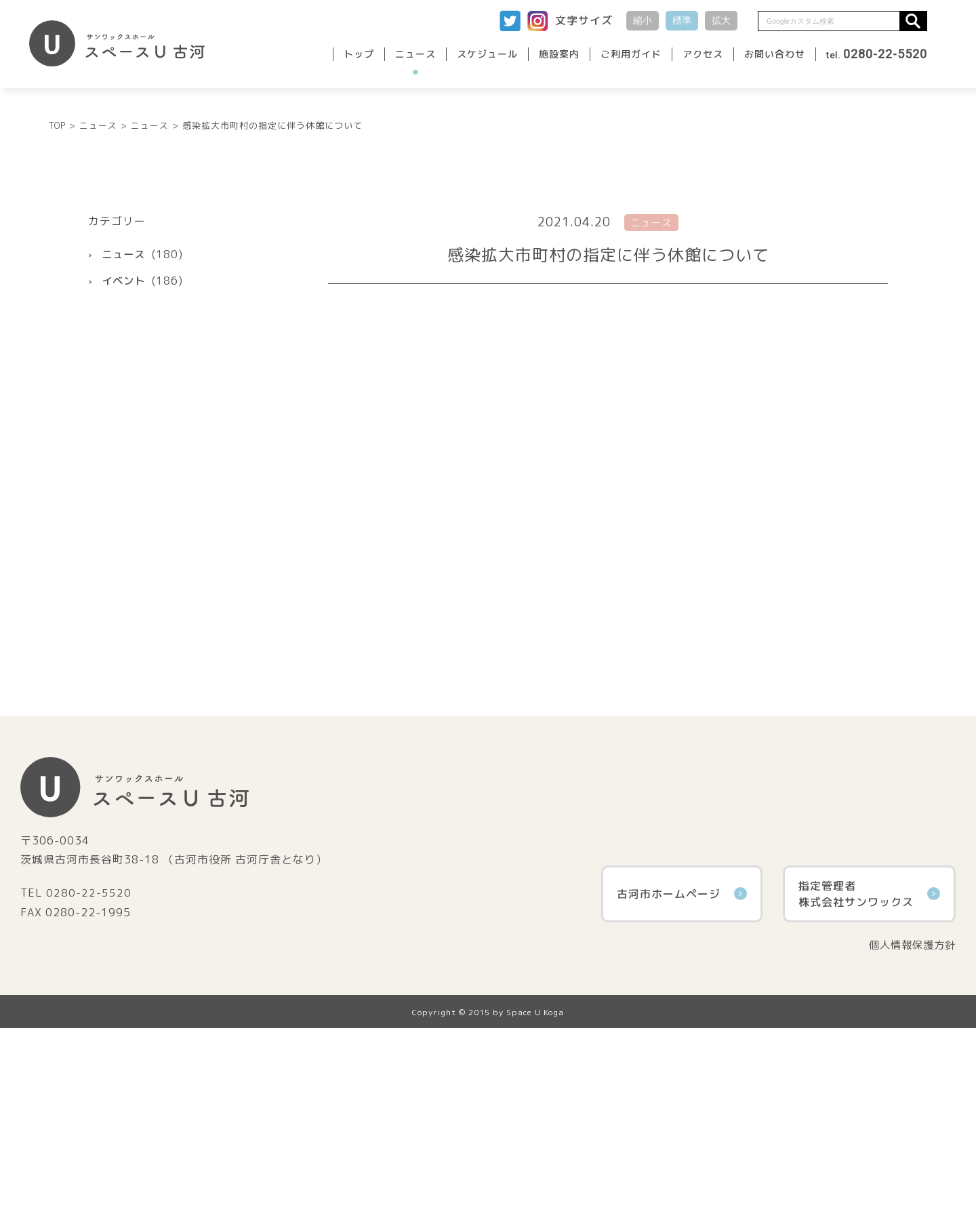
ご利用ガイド (631, 53)
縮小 (642, 20)
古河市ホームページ (682, 1091)
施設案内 (559, 53)
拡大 (721, 20)
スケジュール (487, 53)
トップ (359, 53)
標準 (681, 20)
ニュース (415, 53)
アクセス (703, 53)
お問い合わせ (774, 53)
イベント (125, 477)
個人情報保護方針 (909, 1142)
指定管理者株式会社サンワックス (869, 1091)
